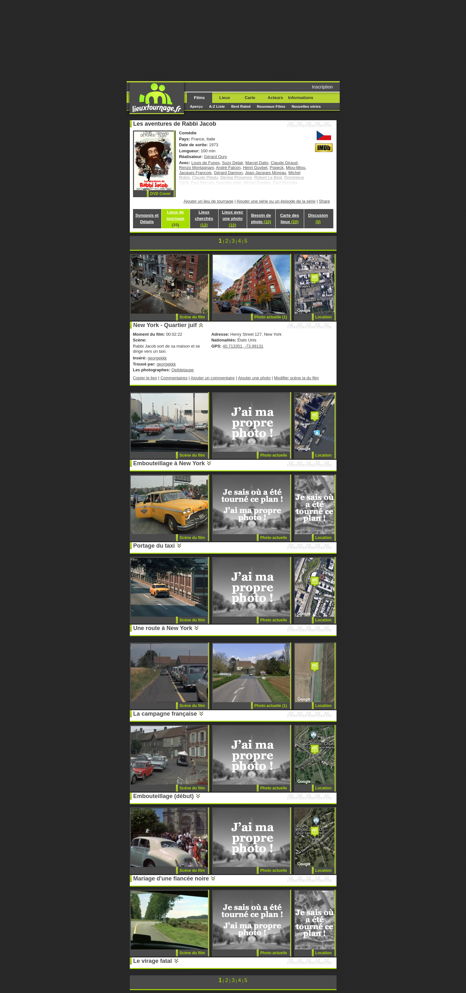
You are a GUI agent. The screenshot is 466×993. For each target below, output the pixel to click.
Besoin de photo (261, 218)
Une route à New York (162, 628)
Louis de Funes (205, 162)
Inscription (322, 86)
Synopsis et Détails (147, 218)
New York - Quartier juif (165, 325)
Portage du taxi (154, 546)
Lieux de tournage (175, 218)
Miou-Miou (295, 167)
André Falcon (228, 167)
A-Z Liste (217, 106)
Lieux (224, 97)
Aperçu (196, 106)
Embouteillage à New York (169, 463)
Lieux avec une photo (232, 218)
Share (324, 201)
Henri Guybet (255, 167)
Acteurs (275, 97)
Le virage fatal (152, 961)
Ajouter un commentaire (213, 377)
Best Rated (240, 106)
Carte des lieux (289, 218)
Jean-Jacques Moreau (265, 172)
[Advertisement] (282, 40)
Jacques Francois (195, 172)
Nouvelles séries (306, 106)
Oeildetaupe (182, 369)
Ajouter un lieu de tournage (209, 201)
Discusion (318, 218)
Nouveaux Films (271, 106)
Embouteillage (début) (163, 796)
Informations (300, 97)
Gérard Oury (215, 156)
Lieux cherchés (204, 218)
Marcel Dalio (256, 162)
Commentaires (174, 377)
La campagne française (165, 714)
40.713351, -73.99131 (243, 346)
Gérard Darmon (228, 172)
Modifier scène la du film (296, 377)
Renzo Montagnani (196, 167)
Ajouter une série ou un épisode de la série (276, 201)
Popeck (277, 167)
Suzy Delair (232, 162)
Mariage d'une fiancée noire (171, 878)
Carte (250, 97)
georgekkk (157, 358)
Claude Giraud (284, 162)
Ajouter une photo (254, 377)
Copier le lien (145, 377)
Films (199, 97)
